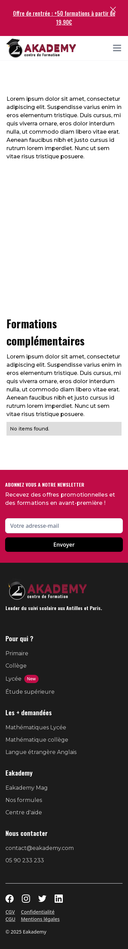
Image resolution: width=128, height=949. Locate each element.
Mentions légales (40, 919)
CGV (10, 912)
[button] (116, 48)
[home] (40, 48)
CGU (10, 919)
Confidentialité (38, 912)
